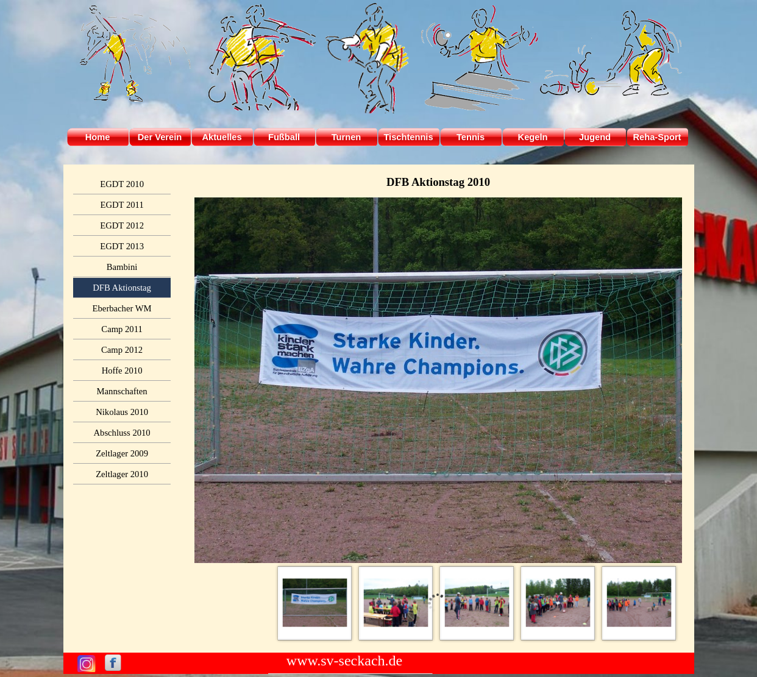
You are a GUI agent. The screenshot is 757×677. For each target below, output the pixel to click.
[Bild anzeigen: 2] (395, 603)
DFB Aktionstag (122, 287)
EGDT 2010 (122, 184)
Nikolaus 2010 (122, 412)
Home (97, 137)
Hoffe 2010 (122, 370)
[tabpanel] (438, 182)
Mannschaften (122, 391)
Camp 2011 (121, 329)
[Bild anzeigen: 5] (639, 603)
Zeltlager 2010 (122, 474)
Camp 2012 (122, 350)
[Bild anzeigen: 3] (476, 603)
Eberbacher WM (122, 308)
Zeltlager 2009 (122, 453)
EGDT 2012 (122, 225)
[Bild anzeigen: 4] (558, 603)
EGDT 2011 (121, 205)
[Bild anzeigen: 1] (314, 603)
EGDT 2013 (122, 246)
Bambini (122, 267)
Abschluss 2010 (121, 433)
